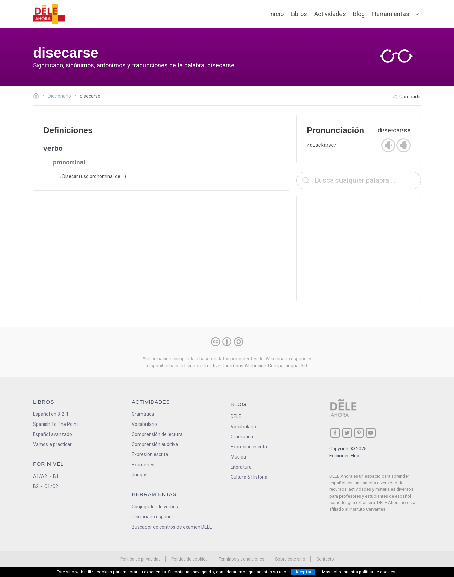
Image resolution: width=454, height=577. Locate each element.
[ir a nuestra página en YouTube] (371, 433)
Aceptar (303, 571)
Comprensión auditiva (155, 444)
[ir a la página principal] (49, 14)
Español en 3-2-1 (51, 414)
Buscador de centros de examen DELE (172, 527)
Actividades (330, 14)
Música (238, 457)
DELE (236, 416)
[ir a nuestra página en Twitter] (347, 433)
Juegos (140, 474)
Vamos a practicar (52, 444)
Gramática (143, 414)
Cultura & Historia (249, 477)
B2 (36, 486)
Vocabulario (144, 424)
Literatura (241, 467)
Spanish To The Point (55, 424)
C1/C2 (51, 486)
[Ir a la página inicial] (38, 97)
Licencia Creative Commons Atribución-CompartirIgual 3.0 (245, 365)
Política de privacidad (140, 559)
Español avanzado (52, 434)
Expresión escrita (150, 454)
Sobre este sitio (290, 559)
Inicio (276, 14)
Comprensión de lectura (157, 434)
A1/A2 (40, 476)
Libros (299, 14)
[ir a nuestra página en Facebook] (335, 433)
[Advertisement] (359, 248)
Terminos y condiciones (241, 559)
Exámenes (143, 464)
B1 (56, 476)
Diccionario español (152, 516)
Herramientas (390, 14)
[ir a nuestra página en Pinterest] (359, 433)
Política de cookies (189, 559)
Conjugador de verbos (155, 506)
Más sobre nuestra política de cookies (358, 572)
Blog (359, 14)
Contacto (325, 559)
